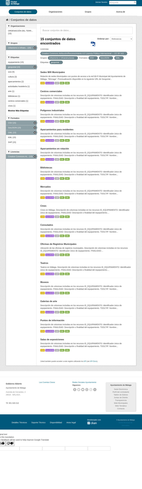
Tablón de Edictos (121, 395)
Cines (43, 206)
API (85, 361)
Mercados (45, 187)
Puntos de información (52, 320)
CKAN (92, 423)
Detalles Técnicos (19, 422)
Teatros (44, 263)
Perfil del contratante (121, 392)
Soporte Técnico (38, 422)
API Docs (93, 361)
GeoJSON (50, 83)
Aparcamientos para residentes (56, 129)
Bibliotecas (46, 167)
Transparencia (121, 400)
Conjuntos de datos (23, 12)
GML (67, 83)
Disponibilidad (56, 422)
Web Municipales (121, 403)
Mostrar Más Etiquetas (18, 111)
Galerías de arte (48, 301)
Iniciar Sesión (101, 2)
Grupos (88, 12)
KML (62, 83)
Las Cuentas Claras (47, 382)
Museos (44, 282)
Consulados (46, 225)
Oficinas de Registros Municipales (58, 244)
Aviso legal (71, 422)
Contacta (120, 409)
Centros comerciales (51, 91)
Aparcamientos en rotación (54, 148)
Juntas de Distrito (121, 397)
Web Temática (121, 406)
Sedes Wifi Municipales (52, 72)
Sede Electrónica (121, 389)
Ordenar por (103, 39)
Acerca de (120, 12)
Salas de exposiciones (52, 339)
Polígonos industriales (52, 110)
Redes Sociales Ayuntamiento (84, 382)
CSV (42, 83)
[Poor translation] (10, 443)
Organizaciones (55, 12)
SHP (57, 83)
